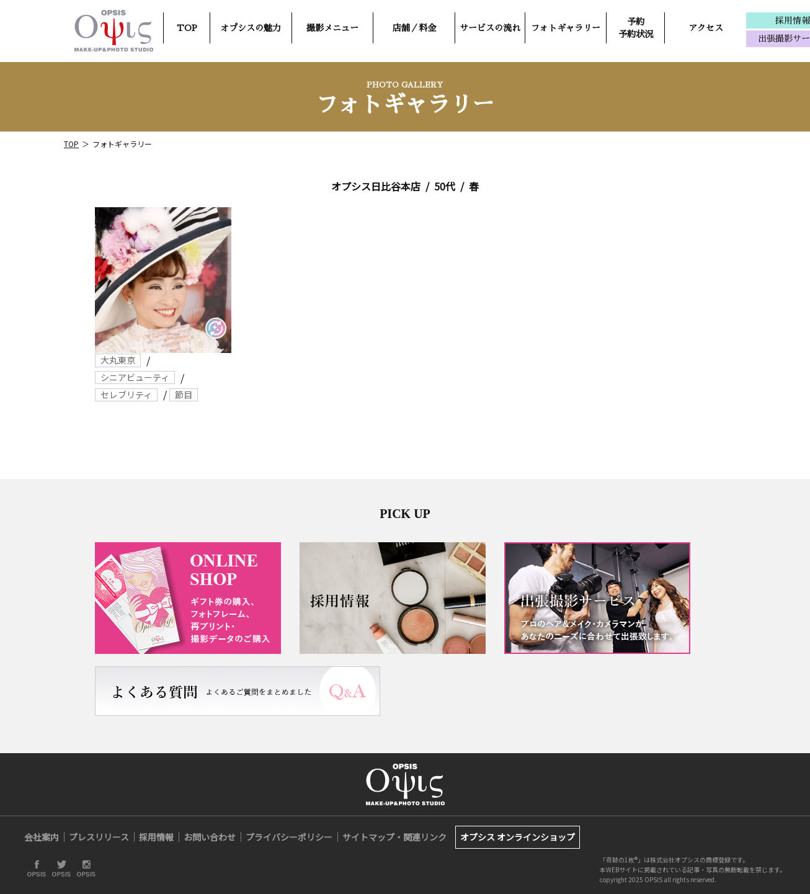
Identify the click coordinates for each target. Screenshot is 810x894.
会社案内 (41, 837)
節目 (183, 394)
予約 (635, 27)
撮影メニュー (332, 28)
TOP (187, 28)
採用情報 (156, 837)
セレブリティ (126, 394)
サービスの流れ (490, 28)
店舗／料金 (414, 28)
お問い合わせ (210, 837)
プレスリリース (99, 837)
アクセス (705, 28)
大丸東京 (117, 360)
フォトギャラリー (565, 28)
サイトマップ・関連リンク (394, 837)
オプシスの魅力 (250, 28)
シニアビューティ (134, 377)
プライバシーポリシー (289, 837)
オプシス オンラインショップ (517, 837)
